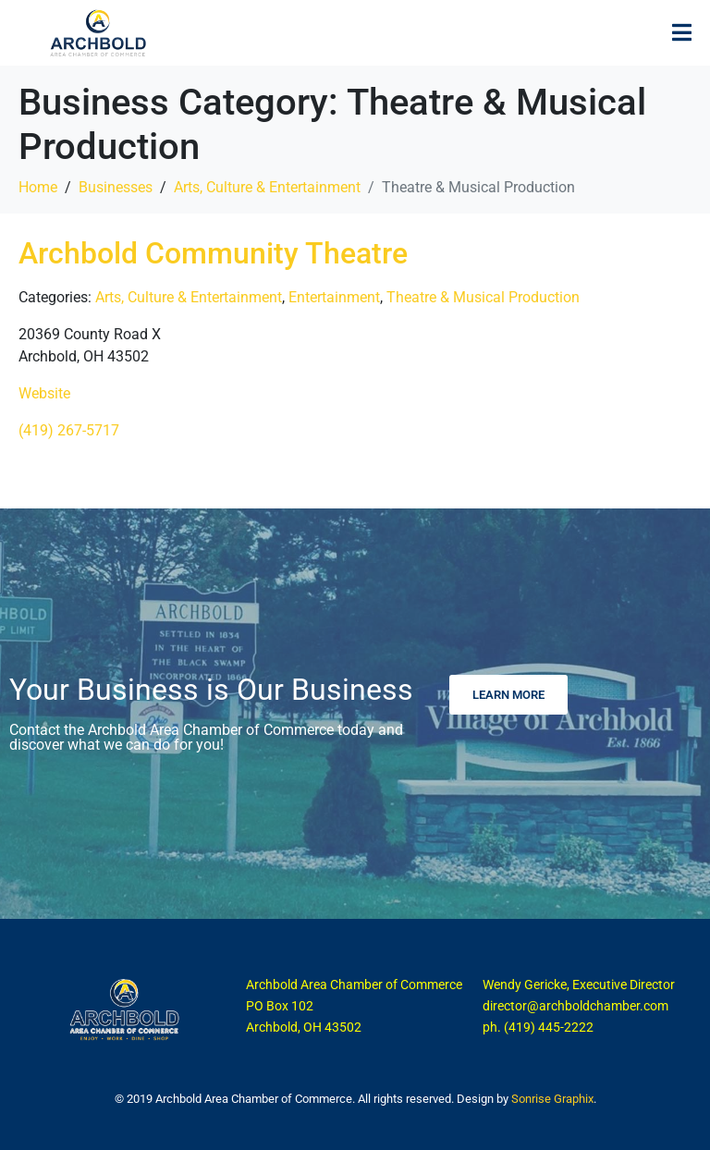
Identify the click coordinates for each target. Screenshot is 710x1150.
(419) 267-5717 (68, 430)
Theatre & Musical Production (483, 297)
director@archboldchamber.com (575, 1005)
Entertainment (334, 297)
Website (44, 393)
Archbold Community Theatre (213, 253)
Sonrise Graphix (552, 1099)
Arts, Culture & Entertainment (188, 297)
